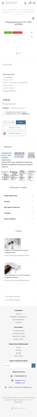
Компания (18, 310)
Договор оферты (18, 319)
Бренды (18, 353)
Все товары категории (13, 296)
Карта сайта (18, 356)
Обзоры (18, 350)
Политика (18, 322)
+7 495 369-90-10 (20, 376)
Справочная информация (18, 344)
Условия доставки (18, 333)
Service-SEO (18, 402)
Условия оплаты (18, 331)
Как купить (18, 327)
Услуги (18, 347)
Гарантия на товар (18, 336)
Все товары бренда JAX (13, 300)
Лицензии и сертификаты (18, 317)
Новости (18, 314)
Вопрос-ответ (18, 339)
